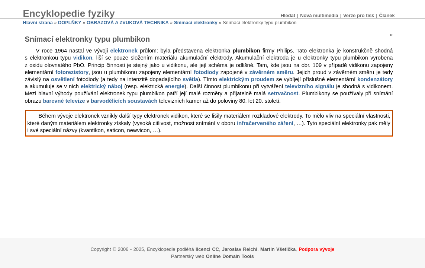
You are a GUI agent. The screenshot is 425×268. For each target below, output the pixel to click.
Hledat (288, 15)
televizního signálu (309, 86)
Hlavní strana (38, 22)
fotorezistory (71, 72)
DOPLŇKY (69, 22)
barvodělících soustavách (124, 101)
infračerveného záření (265, 123)
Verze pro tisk (358, 15)
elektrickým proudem (246, 79)
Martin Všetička (278, 249)
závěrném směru (271, 72)
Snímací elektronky (196, 22)
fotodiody (206, 72)
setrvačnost (283, 93)
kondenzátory (375, 79)
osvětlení (63, 79)
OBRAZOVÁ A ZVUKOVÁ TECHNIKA (128, 22)
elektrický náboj (101, 86)
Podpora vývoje (316, 249)
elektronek (124, 51)
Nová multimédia (319, 15)
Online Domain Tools (230, 256)
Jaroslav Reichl (239, 249)
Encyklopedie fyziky (69, 13)
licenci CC (207, 249)
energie (174, 86)
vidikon (82, 58)
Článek (387, 15)
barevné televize (64, 101)
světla (190, 79)
